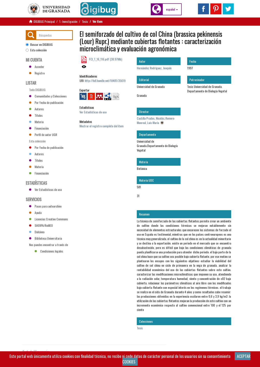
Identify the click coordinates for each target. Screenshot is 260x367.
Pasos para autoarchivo (45, 206)
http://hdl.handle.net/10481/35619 (105, 80)
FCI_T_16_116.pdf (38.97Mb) (105, 59)
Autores (36, 109)
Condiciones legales (49, 251)
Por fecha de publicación (46, 102)
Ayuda (35, 212)
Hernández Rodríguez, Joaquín (154, 68)
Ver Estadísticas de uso (93, 112)
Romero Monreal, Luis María (155, 120)
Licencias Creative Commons (48, 219)
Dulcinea (36, 231)
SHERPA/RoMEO (41, 225)
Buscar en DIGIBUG (39, 44)
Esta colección (36, 50)
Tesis (85, 21)
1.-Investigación (68, 21)
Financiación (39, 128)
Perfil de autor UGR (43, 134)
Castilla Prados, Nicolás (150, 118)
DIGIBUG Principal (44, 21)
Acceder (36, 66)
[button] (172, 9)
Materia (36, 121)
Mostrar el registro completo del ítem (101, 126)
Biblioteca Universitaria (45, 238)
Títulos (36, 115)
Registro (37, 73)
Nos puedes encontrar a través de (48, 245)
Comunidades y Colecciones (48, 96)
